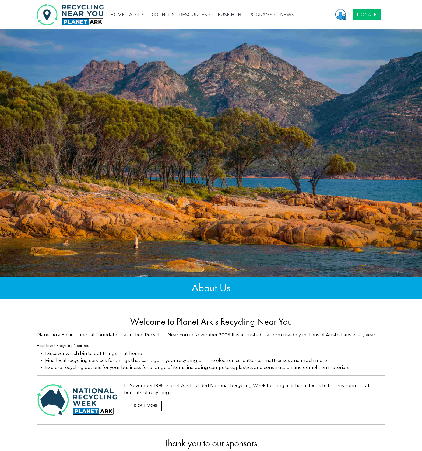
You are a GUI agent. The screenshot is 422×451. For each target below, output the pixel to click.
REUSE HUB (227, 14)
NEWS (287, 14)
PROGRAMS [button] (259, 14)
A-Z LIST (138, 14)
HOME (117, 14)
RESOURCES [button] (193, 14)
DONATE (367, 14)
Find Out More (143, 405)
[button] (340, 14)
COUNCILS (163, 14)
